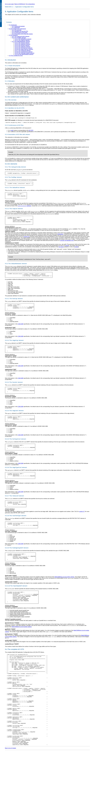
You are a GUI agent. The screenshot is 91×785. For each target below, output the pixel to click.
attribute (24, 207)
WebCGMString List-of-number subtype (64, 589)
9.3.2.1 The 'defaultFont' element (23, 39)
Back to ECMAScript (20, 4)
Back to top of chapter (10, 780)
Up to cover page (9, 4)
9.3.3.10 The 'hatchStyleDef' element (24, 54)
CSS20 (67, 248)
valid (12, 130)
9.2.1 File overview (16, 30)
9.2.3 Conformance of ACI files (19, 32)
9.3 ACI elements (13, 35)
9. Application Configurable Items (19, 11)
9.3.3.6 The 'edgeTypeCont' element (24, 49)
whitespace (60, 237)
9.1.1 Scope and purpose (18, 26)
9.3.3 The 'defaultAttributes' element (21, 41)
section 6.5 (26, 239)
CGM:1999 (20, 328)
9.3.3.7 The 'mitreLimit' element (22, 50)
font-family (61, 249)
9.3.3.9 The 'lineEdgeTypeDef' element (24, 53)
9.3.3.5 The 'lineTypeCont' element (23, 48)
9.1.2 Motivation (16, 27)
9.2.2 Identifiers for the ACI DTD (14, 108)
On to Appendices (30, 4)
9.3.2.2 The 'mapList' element (22, 40)
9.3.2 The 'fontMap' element (19, 37)
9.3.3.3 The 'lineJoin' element (22, 45)
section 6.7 (82, 521)
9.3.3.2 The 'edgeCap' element (22, 44)
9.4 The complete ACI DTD (16, 55)
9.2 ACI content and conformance (17, 28)
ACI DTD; (31, 130)
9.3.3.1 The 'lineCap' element (22, 42)
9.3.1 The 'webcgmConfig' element (20, 36)
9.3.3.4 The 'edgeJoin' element (22, 46)
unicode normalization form (67, 243)
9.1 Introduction (13, 25)
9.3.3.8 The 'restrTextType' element (23, 51)
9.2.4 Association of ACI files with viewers (22, 33)
